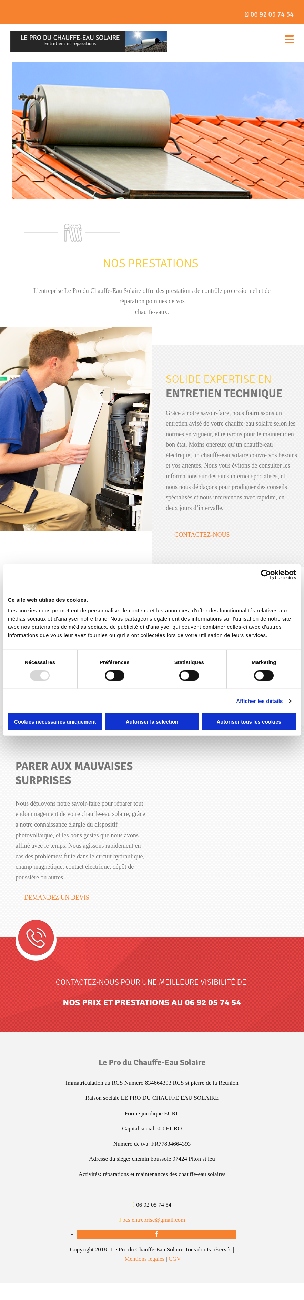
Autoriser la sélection (152, 722)
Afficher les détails (259, 701)
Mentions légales (144, 1259)
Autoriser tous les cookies (248, 722)
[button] (202, 534)
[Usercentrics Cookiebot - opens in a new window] (266, 574)
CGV (175, 1259)
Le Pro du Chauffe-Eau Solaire (152, 1062)
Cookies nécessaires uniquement (55, 722)
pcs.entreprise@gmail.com (153, 1220)
